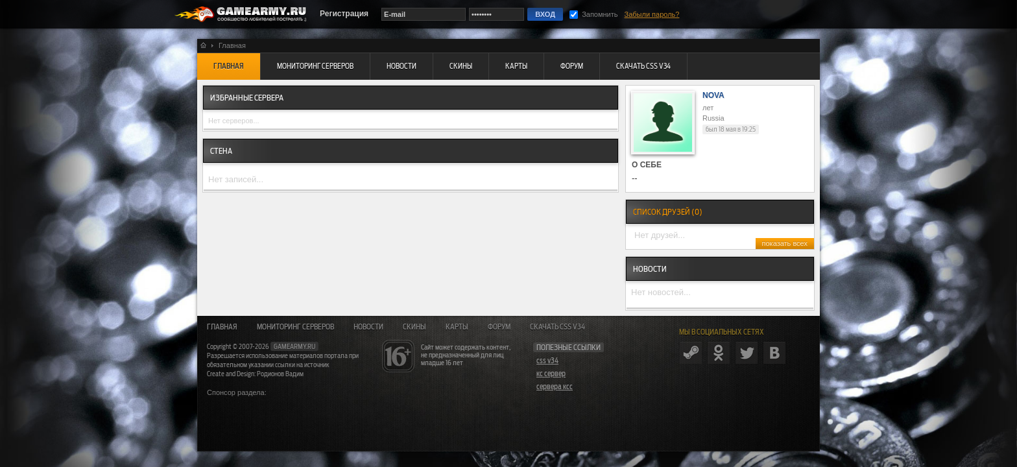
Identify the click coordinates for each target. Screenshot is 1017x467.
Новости (368, 326)
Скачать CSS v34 (557, 326)
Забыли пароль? (652, 14)
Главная (222, 326)
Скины (414, 326)
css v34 (547, 360)
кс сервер (551, 373)
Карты (457, 326)
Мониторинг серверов (295, 326)
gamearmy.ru (294, 346)
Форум (499, 326)
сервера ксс (554, 386)
